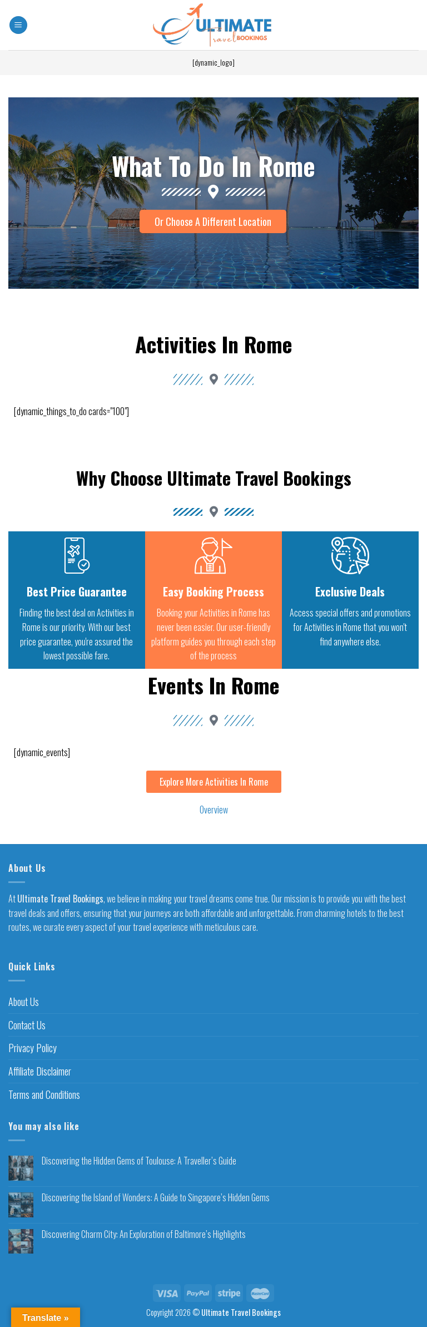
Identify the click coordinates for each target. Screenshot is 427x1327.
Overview (214, 809)
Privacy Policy (32, 1047)
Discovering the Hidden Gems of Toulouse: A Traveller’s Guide (139, 1161)
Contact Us (27, 1025)
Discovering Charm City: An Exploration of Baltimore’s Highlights (144, 1234)
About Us (23, 1001)
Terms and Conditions (44, 1094)
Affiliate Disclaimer (39, 1071)
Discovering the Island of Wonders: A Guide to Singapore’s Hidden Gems (156, 1197)
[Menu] (18, 25)
